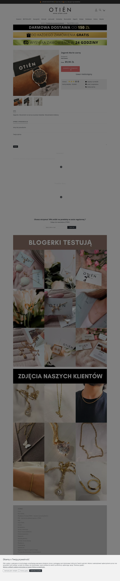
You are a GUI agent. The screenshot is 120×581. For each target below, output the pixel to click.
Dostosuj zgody (24, 570)
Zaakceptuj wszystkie (35, 570)
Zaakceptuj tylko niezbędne (11, 570)
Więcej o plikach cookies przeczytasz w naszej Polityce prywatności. (24, 567)
